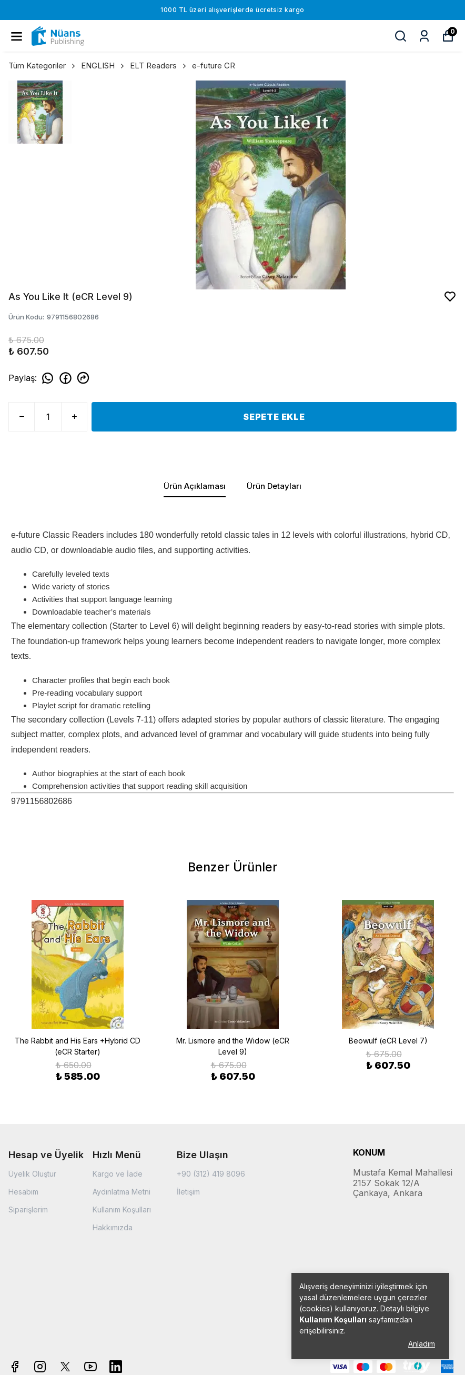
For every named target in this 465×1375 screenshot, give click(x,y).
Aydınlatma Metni (121, 1191)
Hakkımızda (113, 1227)
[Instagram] (40, 1366)
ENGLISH (103, 66)
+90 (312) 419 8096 (211, 1173)
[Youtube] (90, 1366)
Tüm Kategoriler (42, 66)
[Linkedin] (115, 1366)
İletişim (188, 1191)
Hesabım (23, 1191)
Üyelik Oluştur (32, 1173)
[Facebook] (14, 1366)
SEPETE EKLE (274, 417)
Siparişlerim (28, 1209)
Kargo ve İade (118, 1173)
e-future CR (213, 66)
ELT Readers (159, 66)
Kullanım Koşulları (122, 1209)
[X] (65, 1366)
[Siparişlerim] (424, 36)
